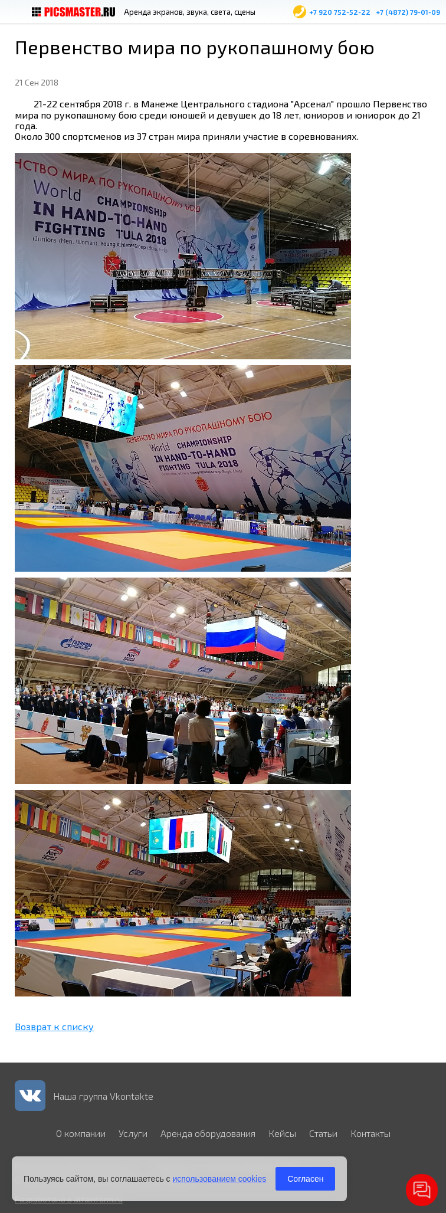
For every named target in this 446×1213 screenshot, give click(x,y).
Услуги (133, 1133)
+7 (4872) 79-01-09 (408, 12)
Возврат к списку (54, 1026)
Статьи (323, 1133)
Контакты (370, 1133)
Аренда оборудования (207, 1133)
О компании (81, 1133)
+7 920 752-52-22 (339, 12)
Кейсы (282, 1133)
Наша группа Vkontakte (103, 1095)
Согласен (305, 1179)
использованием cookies (219, 1179)
